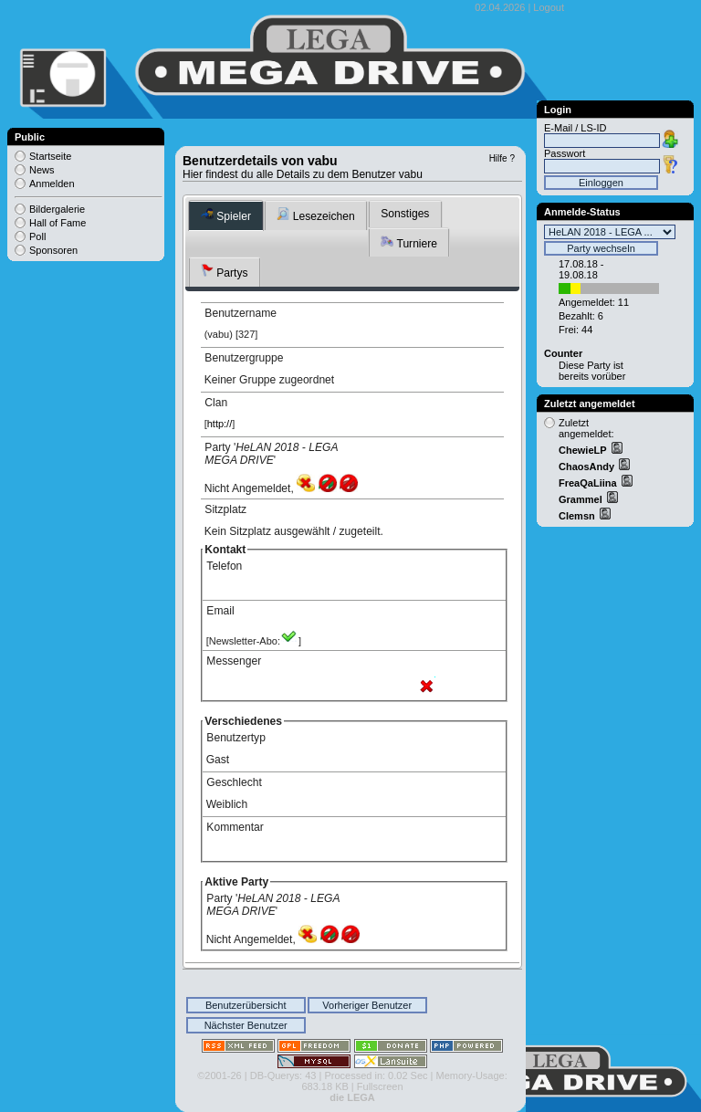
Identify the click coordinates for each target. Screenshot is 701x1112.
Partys (224, 271)
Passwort (564, 153)
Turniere (409, 242)
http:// (220, 423)
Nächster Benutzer (246, 1025)
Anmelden (52, 183)
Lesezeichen (315, 215)
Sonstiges (405, 213)
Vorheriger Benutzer (367, 1005)
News (42, 169)
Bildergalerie (57, 209)
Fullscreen (380, 1086)
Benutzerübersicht (246, 1005)
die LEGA (352, 1097)
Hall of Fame (57, 222)
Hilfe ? (502, 158)
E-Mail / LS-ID (575, 127)
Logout (548, 7)
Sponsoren (53, 250)
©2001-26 (219, 1075)
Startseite (50, 156)
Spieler (226, 215)
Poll (37, 236)
